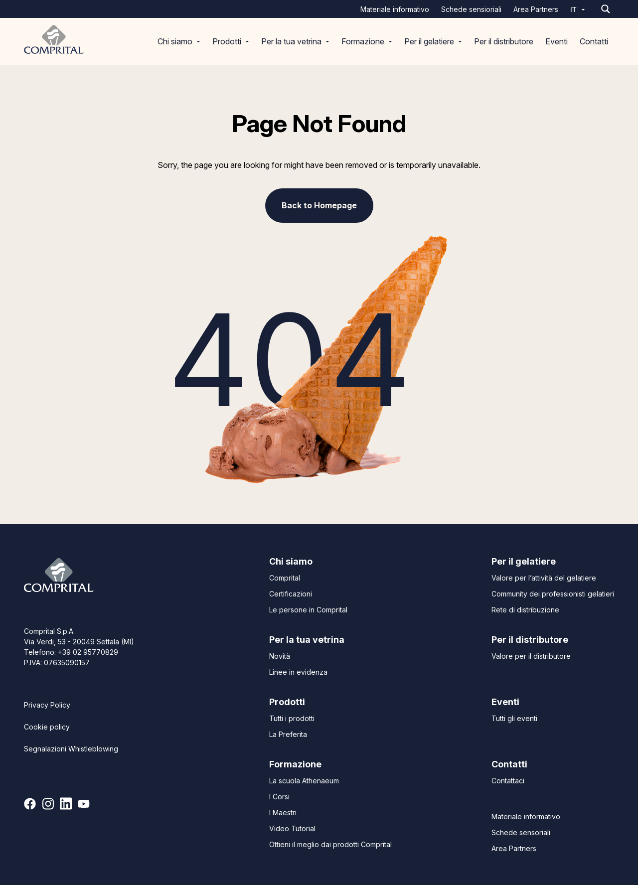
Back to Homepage (319, 205)
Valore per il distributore (531, 656)
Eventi (556, 41)
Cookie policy (47, 727)
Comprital (284, 578)
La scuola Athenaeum (304, 780)
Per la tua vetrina (295, 41)
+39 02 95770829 (88, 652)
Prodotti (230, 41)
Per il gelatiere (433, 41)
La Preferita (288, 734)
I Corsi (279, 796)
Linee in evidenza (298, 672)
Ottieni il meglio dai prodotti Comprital (330, 844)
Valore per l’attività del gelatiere (543, 578)
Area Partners (535, 9)
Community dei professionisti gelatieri (552, 594)
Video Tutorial (292, 828)
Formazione (366, 41)
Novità (279, 656)
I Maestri (283, 812)
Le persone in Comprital (308, 609)
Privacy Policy (47, 705)
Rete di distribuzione (525, 609)
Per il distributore (503, 41)
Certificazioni (290, 594)
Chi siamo (179, 41)
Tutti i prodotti (292, 718)
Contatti (594, 41)
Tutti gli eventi (514, 718)
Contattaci (507, 780)
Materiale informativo (394, 9)
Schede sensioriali (471, 9)
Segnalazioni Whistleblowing (71, 748)
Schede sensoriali (520, 832)
